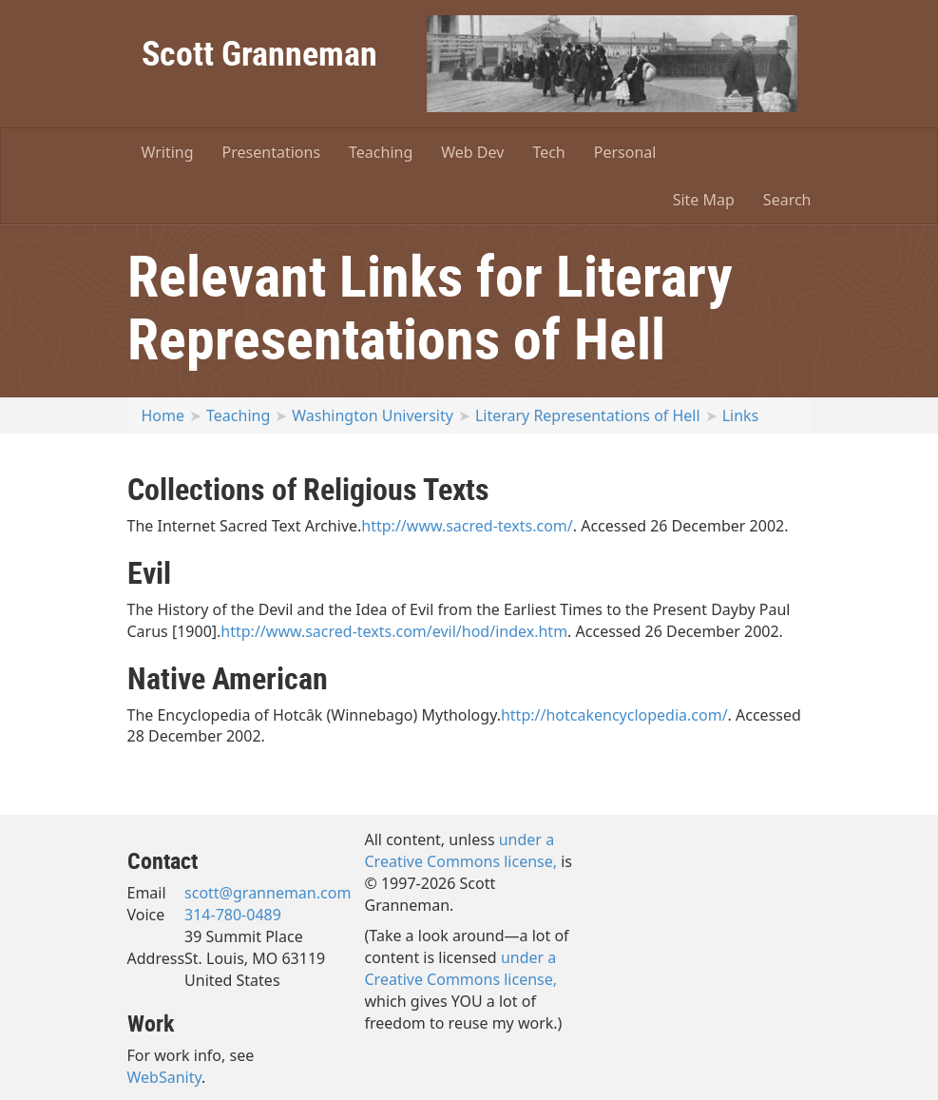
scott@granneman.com (267, 892)
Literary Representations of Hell (587, 415)
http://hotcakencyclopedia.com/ (614, 714)
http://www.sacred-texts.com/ (466, 525)
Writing (168, 152)
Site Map (704, 199)
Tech (548, 152)
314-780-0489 (232, 914)
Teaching (380, 152)
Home (163, 415)
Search (787, 199)
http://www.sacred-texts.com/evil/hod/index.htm (393, 631)
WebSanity (164, 1077)
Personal (625, 152)
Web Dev (472, 152)
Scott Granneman (259, 52)
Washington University (372, 415)
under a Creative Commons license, (461, 850)
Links (740, 415)
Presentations (271, 152)
